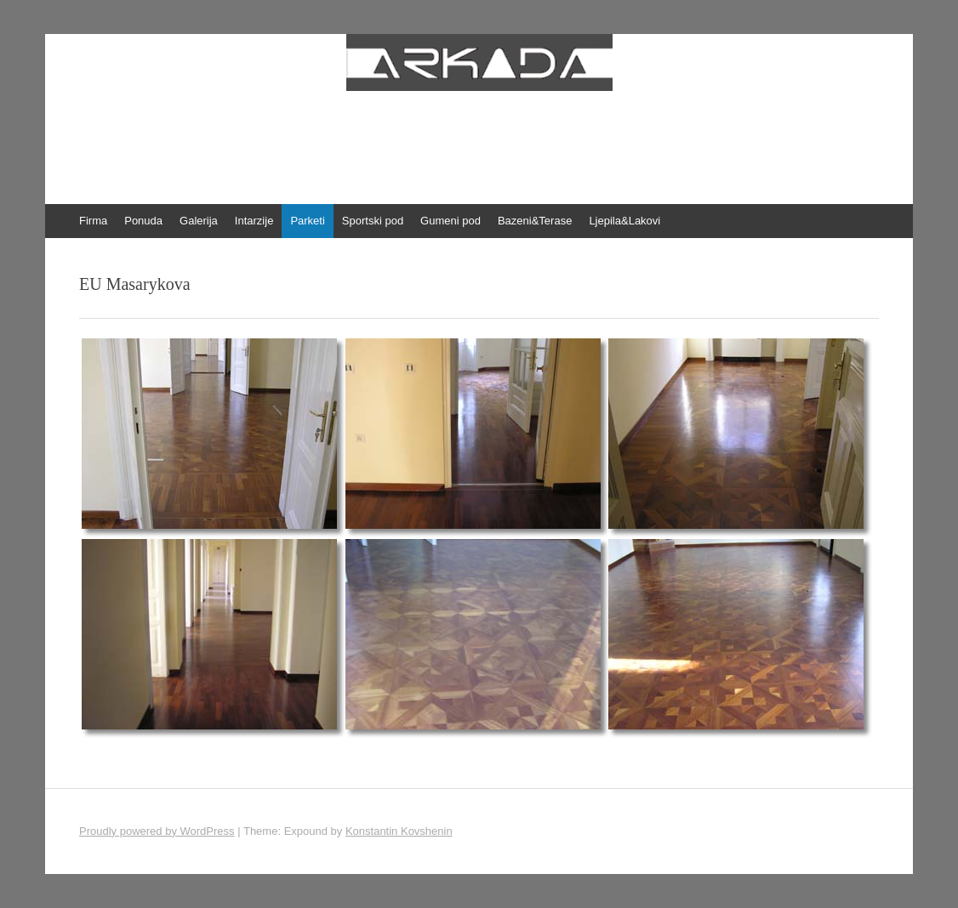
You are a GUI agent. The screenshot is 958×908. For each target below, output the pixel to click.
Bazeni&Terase (535, 220)
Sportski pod (372, 220)
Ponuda (143, 220)
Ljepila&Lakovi (624, 220)
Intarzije (254, 220)
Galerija (199, 220)
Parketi (307, 220)
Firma (93, 220)
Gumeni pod (450, 220)
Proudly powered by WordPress (157, 831)
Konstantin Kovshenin (399, 831)
